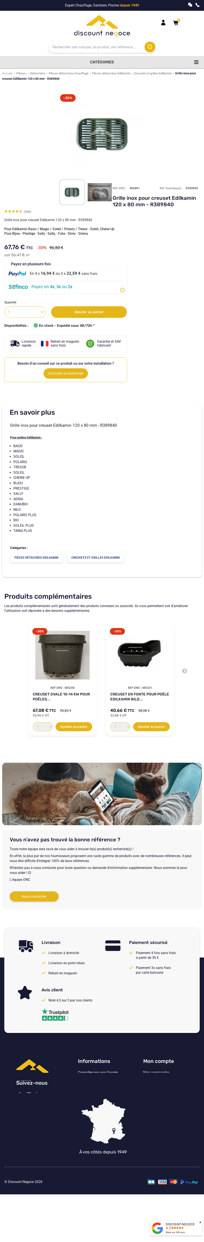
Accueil (7, 73)
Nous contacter (34, 896)
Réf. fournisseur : (171, 188)
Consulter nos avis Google (98, 1073)
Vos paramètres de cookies (98, 1108)
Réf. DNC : (119, 188)
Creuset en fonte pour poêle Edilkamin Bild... (139, 696)
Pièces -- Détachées (30, 73)
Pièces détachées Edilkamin (111, 73)
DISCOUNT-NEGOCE (180, 1224)
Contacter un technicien (66, 373)
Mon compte (158, 1061)
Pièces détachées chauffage (69, 73)
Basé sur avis (175, 1232)
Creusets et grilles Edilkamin (153, 73)
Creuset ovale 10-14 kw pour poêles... (61, 696)
